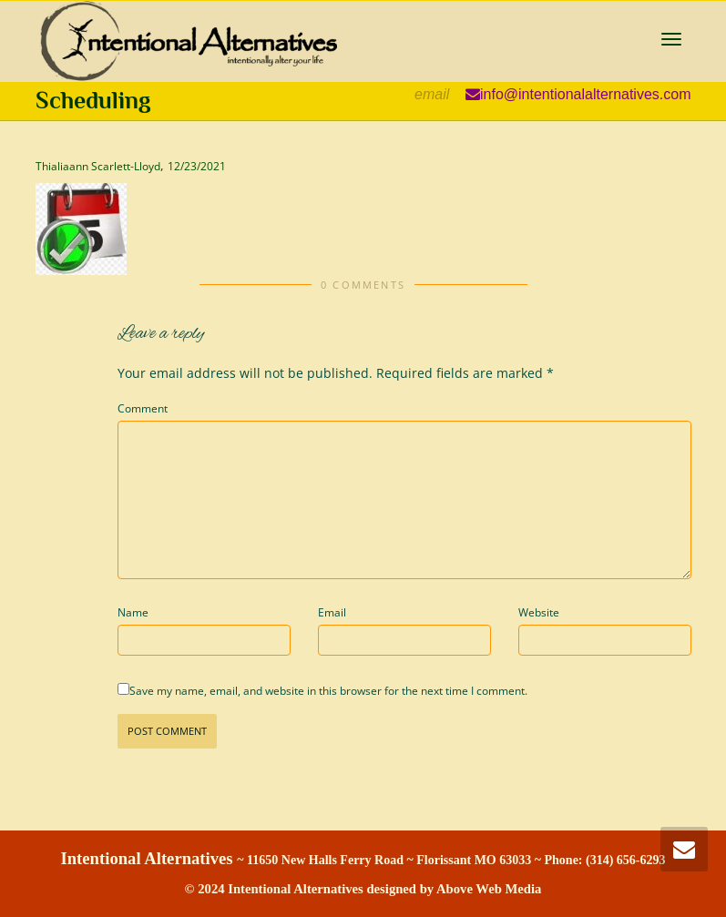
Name (133, 612)
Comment (143, 408)
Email (332, 612)
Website (538, 612)
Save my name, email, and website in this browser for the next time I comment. (328, 690)
